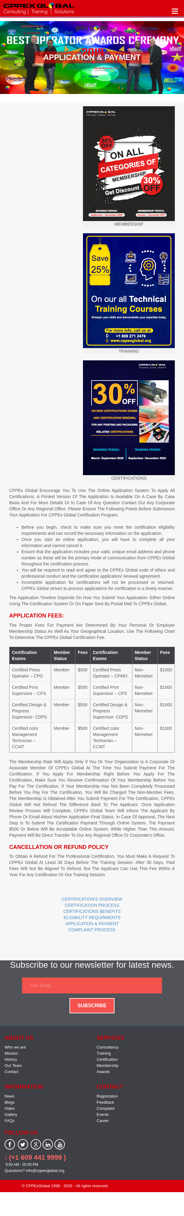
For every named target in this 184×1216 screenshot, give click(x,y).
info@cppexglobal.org (45, 1170)
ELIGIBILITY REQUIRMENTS (92, 917)
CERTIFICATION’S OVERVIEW (92, 899)
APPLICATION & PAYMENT (91, 923)
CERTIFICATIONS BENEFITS (92, 911)
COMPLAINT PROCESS (92, 929)
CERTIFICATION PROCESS (92, 905)
